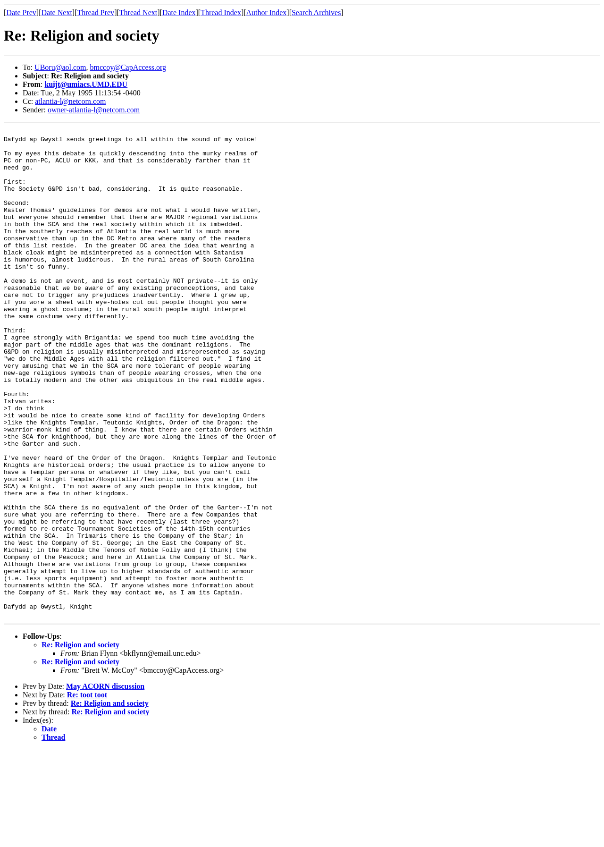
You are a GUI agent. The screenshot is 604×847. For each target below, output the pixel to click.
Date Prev (21, 12)
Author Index (266, 12)
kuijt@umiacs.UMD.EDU (85, 84)
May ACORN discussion (105, 784)
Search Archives (316, 12)
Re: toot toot (87, 792)
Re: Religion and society (80, 742)
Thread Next (138, 12)
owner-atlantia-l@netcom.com (94, 110)
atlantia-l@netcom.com (70, 101)
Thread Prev (95, 12)
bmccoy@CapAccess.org (128, 67)
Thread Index (221, 12)
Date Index (179, 12)
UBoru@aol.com (60, 67)
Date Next (57, 12)
